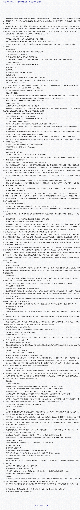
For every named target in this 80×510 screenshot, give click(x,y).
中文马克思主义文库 (9, 2)
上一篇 (37, 505)
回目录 (41, 505)
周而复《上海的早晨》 (35, 2)
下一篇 (46, 505)
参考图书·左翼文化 (21, 2)
